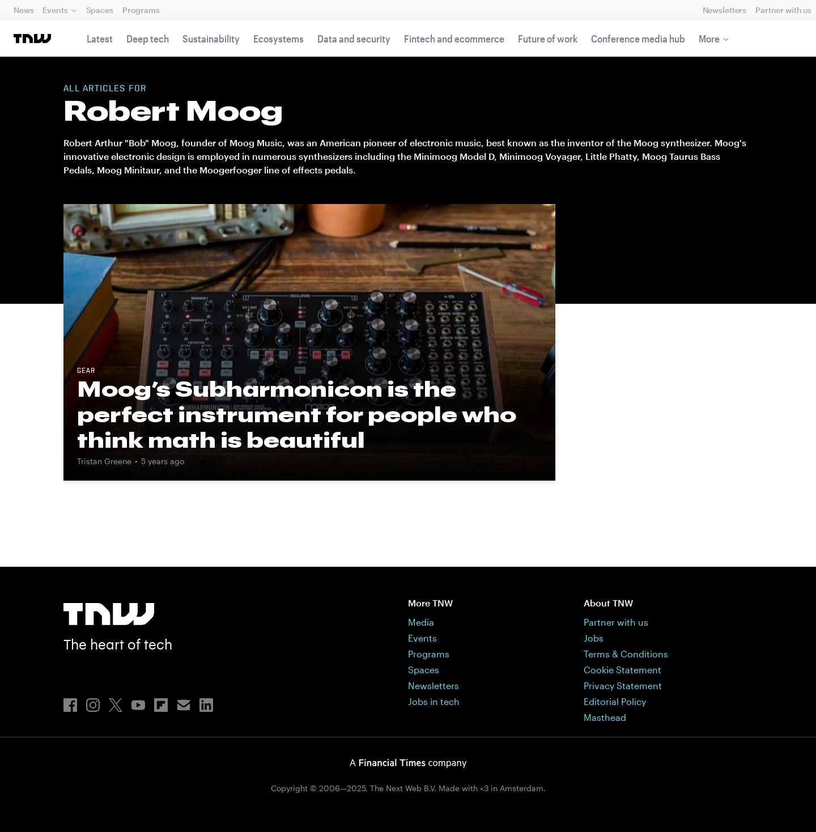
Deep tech (147, 38)
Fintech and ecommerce (454, 38)
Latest (100, 38)
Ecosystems (278, 38)
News (23, 10)
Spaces (99, 10)
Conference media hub (638, 38)
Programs (141, 10)
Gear (86, 371)
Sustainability (211, 38)
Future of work (547, 38)
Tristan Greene (104, 461)
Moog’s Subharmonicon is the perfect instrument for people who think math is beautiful (296, 414)
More (709, 38)
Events (54, 10)
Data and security (353, 38)
